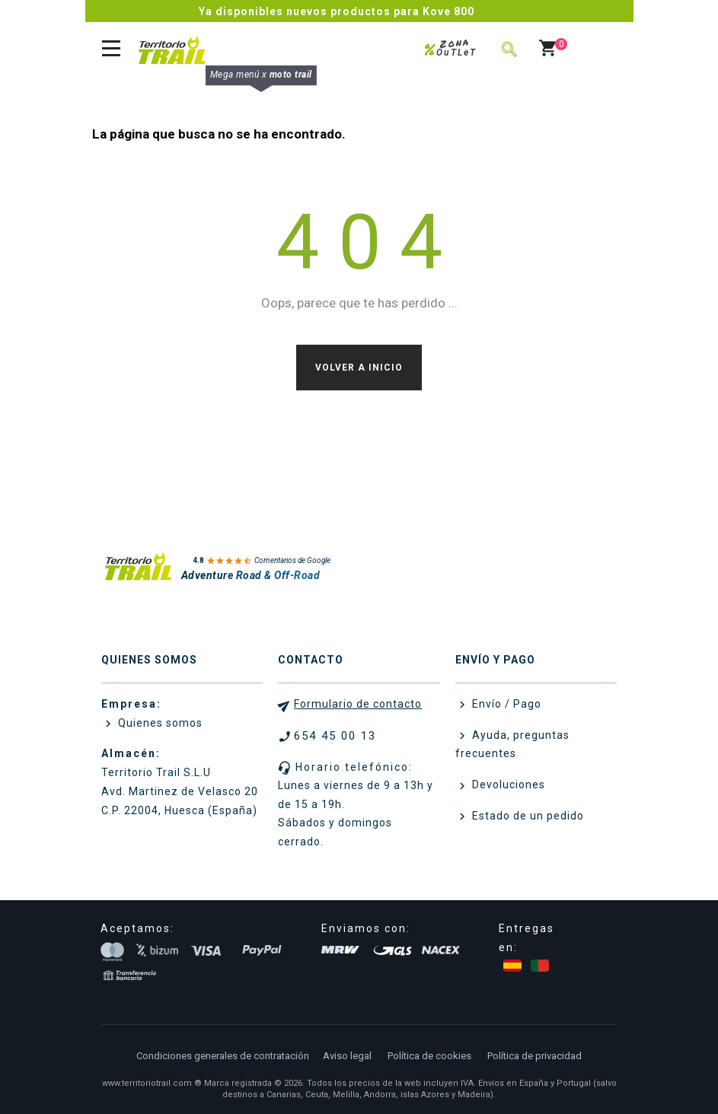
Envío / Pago (505, 704)
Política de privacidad (534, 1055)
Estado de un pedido (526, 816)
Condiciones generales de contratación (222, 1055)
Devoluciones (507, 784)
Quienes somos (159, 723)
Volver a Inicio (359, 367)
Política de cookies (429, 1055)
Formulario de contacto (358, 704)
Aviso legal (347, 1055)
